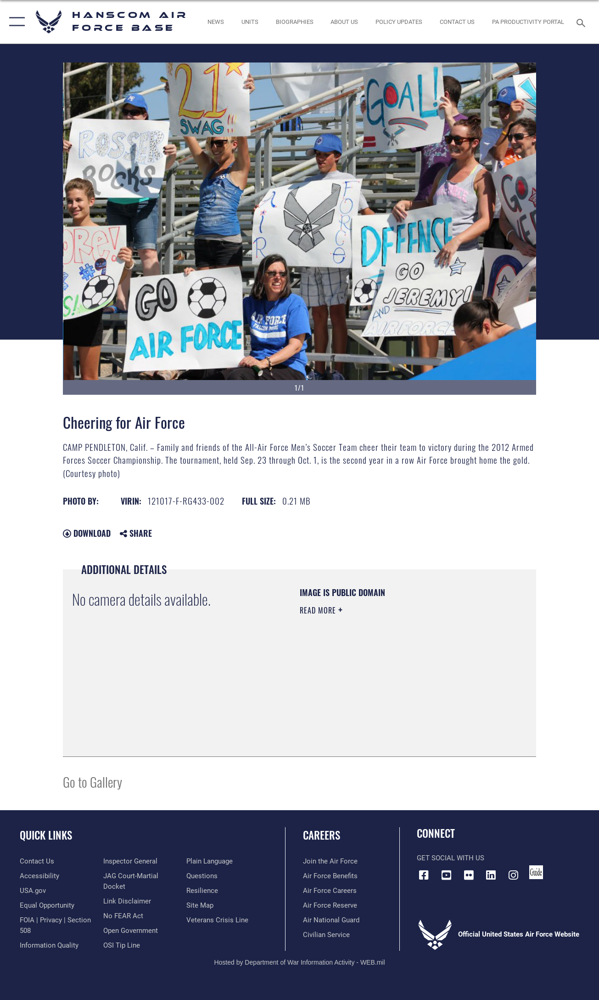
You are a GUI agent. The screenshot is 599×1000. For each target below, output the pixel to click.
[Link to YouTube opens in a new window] (446, 875)
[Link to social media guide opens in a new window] (536, 872)
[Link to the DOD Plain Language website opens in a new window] (209, 861)
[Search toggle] (582, 22)
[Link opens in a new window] (399, 22)
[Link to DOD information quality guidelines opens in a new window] (49, 945)
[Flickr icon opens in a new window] (469, 875)
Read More (319, 610)
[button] (15, 22)
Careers (321, 835)
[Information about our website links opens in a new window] (127, 901)
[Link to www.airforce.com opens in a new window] (330, 861)
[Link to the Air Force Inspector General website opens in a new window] (130, 861)
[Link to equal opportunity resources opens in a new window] (47, 905)
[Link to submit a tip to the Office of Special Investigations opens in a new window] (121, 945)
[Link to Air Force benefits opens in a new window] (330, 876)
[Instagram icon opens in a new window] (514, 875)
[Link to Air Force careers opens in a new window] (330, 890)
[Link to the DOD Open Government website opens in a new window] (130, 930)
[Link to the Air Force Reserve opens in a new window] (330, 905)
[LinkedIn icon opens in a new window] (491, 875)
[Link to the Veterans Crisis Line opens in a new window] (217, 920)
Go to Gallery (92, 781)
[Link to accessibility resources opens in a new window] (39, 876)
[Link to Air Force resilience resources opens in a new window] (202, 890)
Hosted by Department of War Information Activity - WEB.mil (299, 962)
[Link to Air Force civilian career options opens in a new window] (326, 935)
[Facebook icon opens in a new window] (424, 875)
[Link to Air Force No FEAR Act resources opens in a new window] (123, 916)
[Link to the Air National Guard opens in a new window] (331, 920)
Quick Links (46, 835)
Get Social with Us (450, 858)
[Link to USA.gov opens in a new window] (33, 890)
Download (87, 533)
